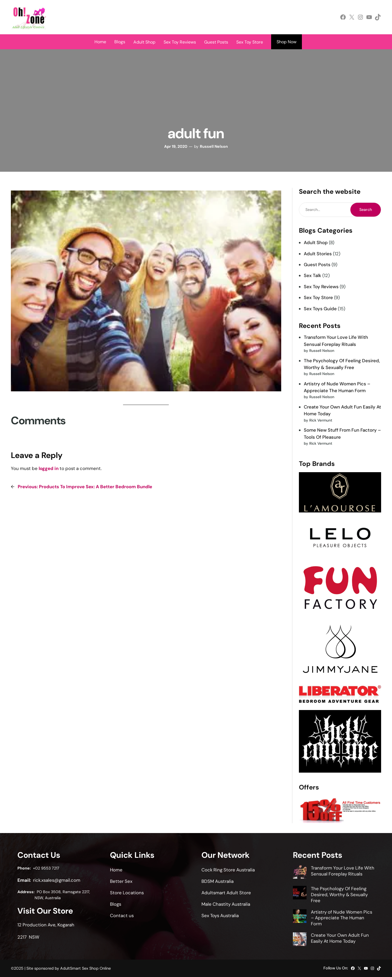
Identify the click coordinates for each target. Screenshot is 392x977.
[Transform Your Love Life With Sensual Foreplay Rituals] (300, 872)
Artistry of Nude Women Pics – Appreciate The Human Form (341, 918)
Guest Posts (317, 265)
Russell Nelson (214, 146)
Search (365, 209)
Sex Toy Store (318, 297)
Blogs (119, 42)
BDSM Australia (217, 881)
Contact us (122, 915)
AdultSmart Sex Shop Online (85, 968)
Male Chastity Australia (225, 904)
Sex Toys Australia (220, 915)
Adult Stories (318, 254)
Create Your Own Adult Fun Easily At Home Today (340, 938)
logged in (49, 468)
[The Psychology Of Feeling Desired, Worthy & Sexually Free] (300, 893)
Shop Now (286, 42)
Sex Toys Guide (320, 309)
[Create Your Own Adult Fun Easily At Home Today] (300, 940)
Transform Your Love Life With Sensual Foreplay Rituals (342, 871)
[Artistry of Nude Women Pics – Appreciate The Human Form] (300, 916)
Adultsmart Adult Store (226, 893)
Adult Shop (316, 242)
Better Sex (121, 881)
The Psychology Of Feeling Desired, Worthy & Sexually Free (339, 895)
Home (100, 42)
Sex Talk (312, 275)
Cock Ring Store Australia (228, 870)
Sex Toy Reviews (321, 287)
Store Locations (127, 893)
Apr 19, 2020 (175, 146)
